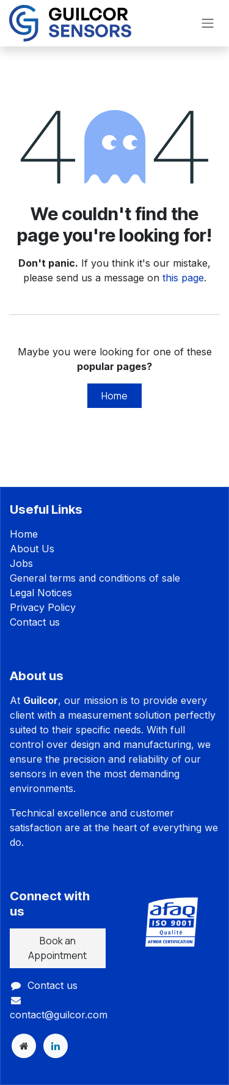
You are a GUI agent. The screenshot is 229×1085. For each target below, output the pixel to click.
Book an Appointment (57, 948)
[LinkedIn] (55, 1046)
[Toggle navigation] (207, 23)
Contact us (35, 622)
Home (114, 395)
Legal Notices (41, 593)
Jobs (21, 563)
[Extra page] (24, 1046)
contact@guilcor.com (58, 1015)
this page (183, 278)
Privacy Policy (43, 607)
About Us (32, 548)
